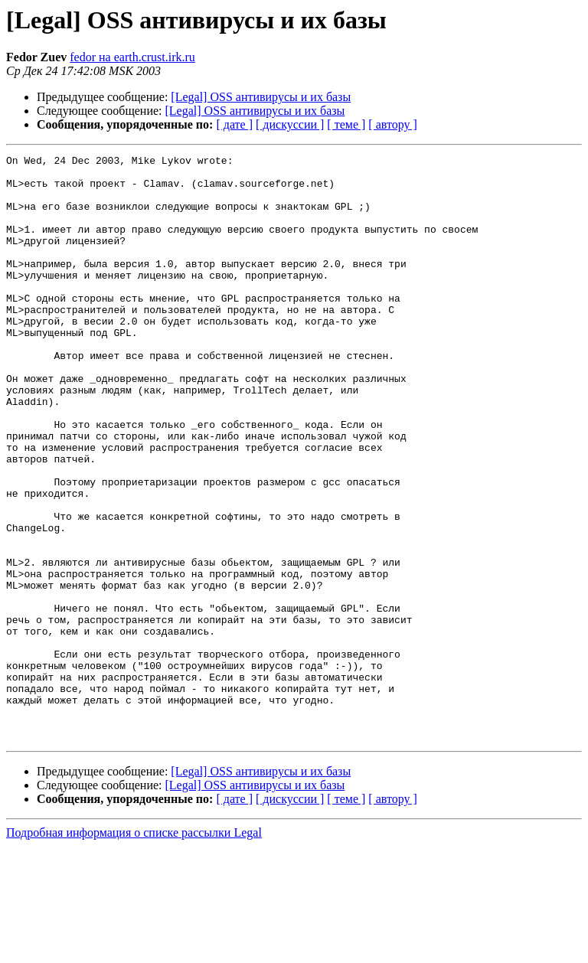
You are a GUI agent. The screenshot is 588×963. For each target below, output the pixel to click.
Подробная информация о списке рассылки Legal (134, 949)
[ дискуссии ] (290, 124)
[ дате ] (234, 124)
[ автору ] (392, 124)
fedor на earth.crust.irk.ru (132, 57)
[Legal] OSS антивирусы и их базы (261, 96)
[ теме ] (346, 124)
